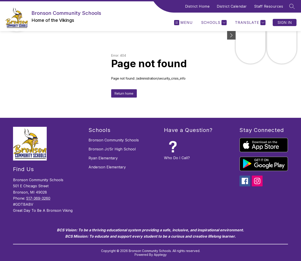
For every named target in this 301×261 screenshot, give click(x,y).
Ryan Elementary (103, 158)
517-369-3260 (38, 198)
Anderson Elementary (107, 167)
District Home (197, 6)
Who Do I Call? (177, 158)
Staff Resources (268, 6)
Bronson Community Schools (114, 140)
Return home (124, 93)
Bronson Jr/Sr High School (112, 149)
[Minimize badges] (231, 35)
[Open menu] (183, 22)
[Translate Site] (250, 22)
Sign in (284, 22)
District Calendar (232, 6)
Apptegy (160, 255)
